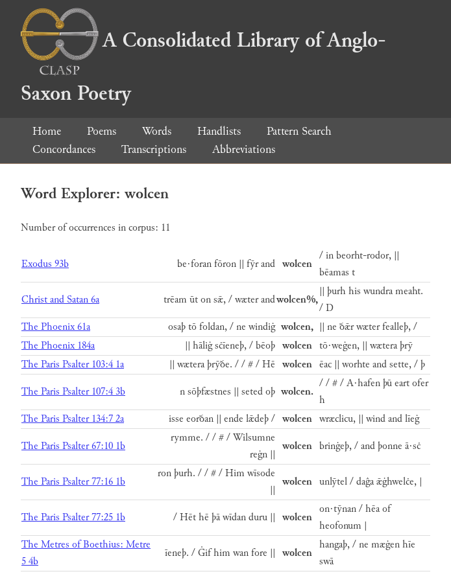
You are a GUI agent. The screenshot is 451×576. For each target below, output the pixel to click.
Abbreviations (243, 149)
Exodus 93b (45, 264)
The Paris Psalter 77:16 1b (73, 481)
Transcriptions (153, 149)
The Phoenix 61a (55, 326)
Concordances (63, 149)
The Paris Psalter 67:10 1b (73, 446)
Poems (101, 131)
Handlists (219, 131)
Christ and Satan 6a (60, 299)
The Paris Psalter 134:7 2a (72, 418)
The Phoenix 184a (58, 345)
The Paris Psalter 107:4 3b (73, 391)
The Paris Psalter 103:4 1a (72, 364)
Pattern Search (299, 131)
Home (46, 131)
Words (156, 131)
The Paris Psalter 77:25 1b (73, 517)
